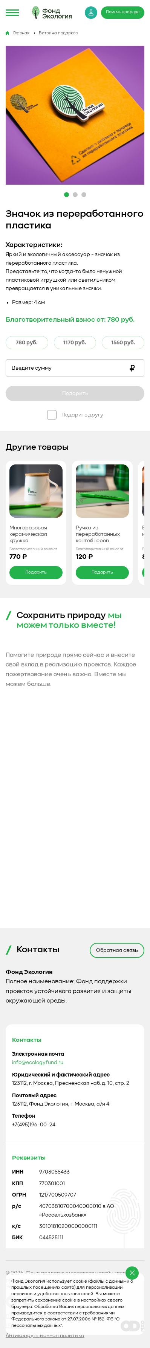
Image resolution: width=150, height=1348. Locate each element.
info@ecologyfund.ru (37, 1194)
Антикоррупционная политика (45, 1335)
